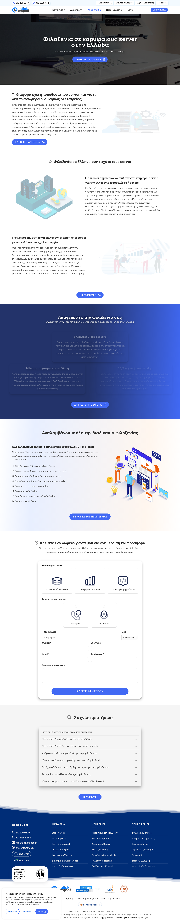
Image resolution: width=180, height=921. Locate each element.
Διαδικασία (137, 855)
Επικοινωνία (58, 833)
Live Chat (21, 854)
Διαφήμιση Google (101, 844)
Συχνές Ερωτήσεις (141, 833)
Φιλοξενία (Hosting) (102, 860)
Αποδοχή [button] (41, 911)
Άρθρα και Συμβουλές (143, 838)
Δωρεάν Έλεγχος (141, 860)
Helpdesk (162, 3)
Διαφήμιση (77, 10)
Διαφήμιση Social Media (104, 855)
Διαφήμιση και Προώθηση (65, 860)
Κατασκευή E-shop (101, 838)
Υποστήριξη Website (62, 866)
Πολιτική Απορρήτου (87, 898)
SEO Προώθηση (100, 849)
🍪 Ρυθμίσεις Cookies (90, 905)
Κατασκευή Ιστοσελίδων (105, 833)
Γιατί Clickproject (61, 844)
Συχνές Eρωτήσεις (145, 3)
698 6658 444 (23, 837)
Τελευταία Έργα (60, 849)
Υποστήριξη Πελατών (143, 866)
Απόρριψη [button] (27, 911)
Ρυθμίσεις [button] (12, 911)
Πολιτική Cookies (110, 898)
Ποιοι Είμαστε (115, 10)
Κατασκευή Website (62, 855)
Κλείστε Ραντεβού (124, 3)
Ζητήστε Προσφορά (142, 849)
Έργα (130, 10)
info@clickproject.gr (26, 842)
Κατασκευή (59, 10)
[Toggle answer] (136, 732)
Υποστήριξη (95, 10)
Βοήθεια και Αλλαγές (103, 866)
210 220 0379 (22, 832)
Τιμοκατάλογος (104, 3)
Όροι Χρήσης (67, 898)
